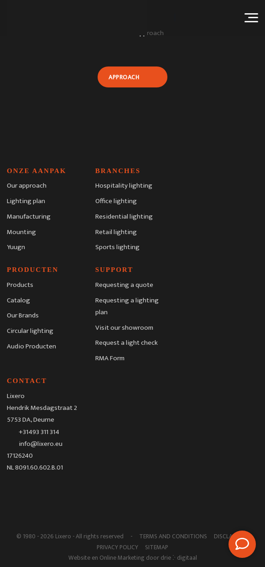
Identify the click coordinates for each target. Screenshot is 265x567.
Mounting (21, 232)
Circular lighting (30, 331)
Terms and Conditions (173, 536)
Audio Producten (31, 346)
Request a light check (126, 342)
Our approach (27, 185)
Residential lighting (124, 216)
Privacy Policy (117, 547)
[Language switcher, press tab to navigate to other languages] (206, 17)
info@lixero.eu (40, 444)
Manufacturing (29, 216)
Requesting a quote (124, 285)
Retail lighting (116, 232)
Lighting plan (26, 201)
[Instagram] (32, 489)
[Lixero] (77, 18)
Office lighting (116, 201)
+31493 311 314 (39, 431)
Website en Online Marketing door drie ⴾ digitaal (132, 558)
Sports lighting (117, 247)
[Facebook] (14, 489)
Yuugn (16, 247)
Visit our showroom (124, 327)
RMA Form (110, 358)
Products (20, 285)
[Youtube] (69, 489)
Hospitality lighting (123, 185)
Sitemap (156, 547)
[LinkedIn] (50, 489)
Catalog (18, 300)
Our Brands (23, 315)
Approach (124, 77)
